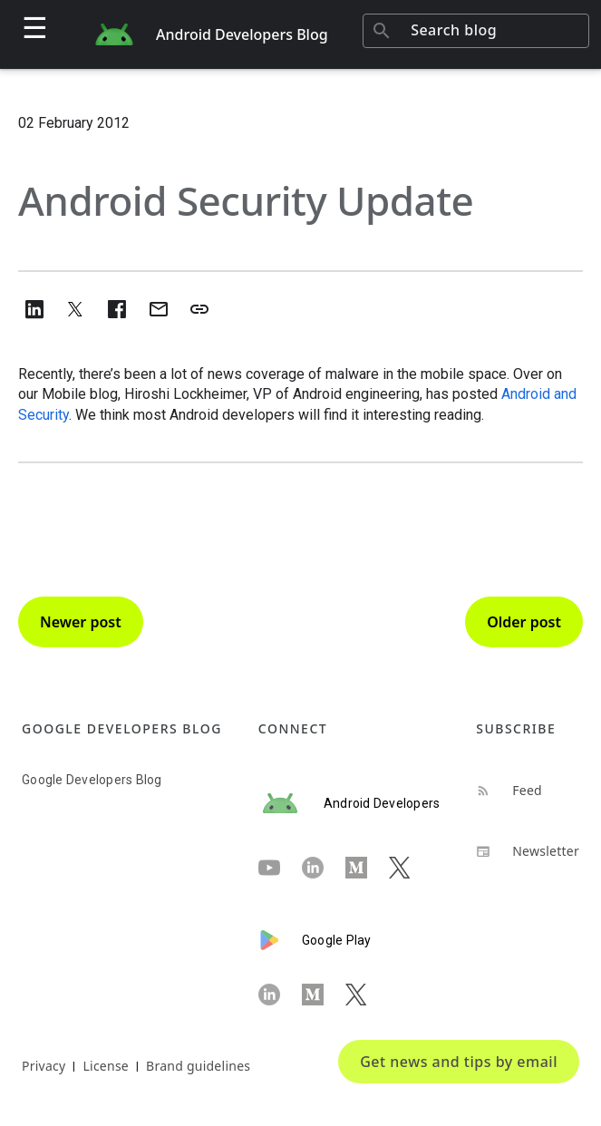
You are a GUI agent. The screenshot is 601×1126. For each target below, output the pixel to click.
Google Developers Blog (92, 779)
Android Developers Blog (242, 34)
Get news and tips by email (458, 1062)
